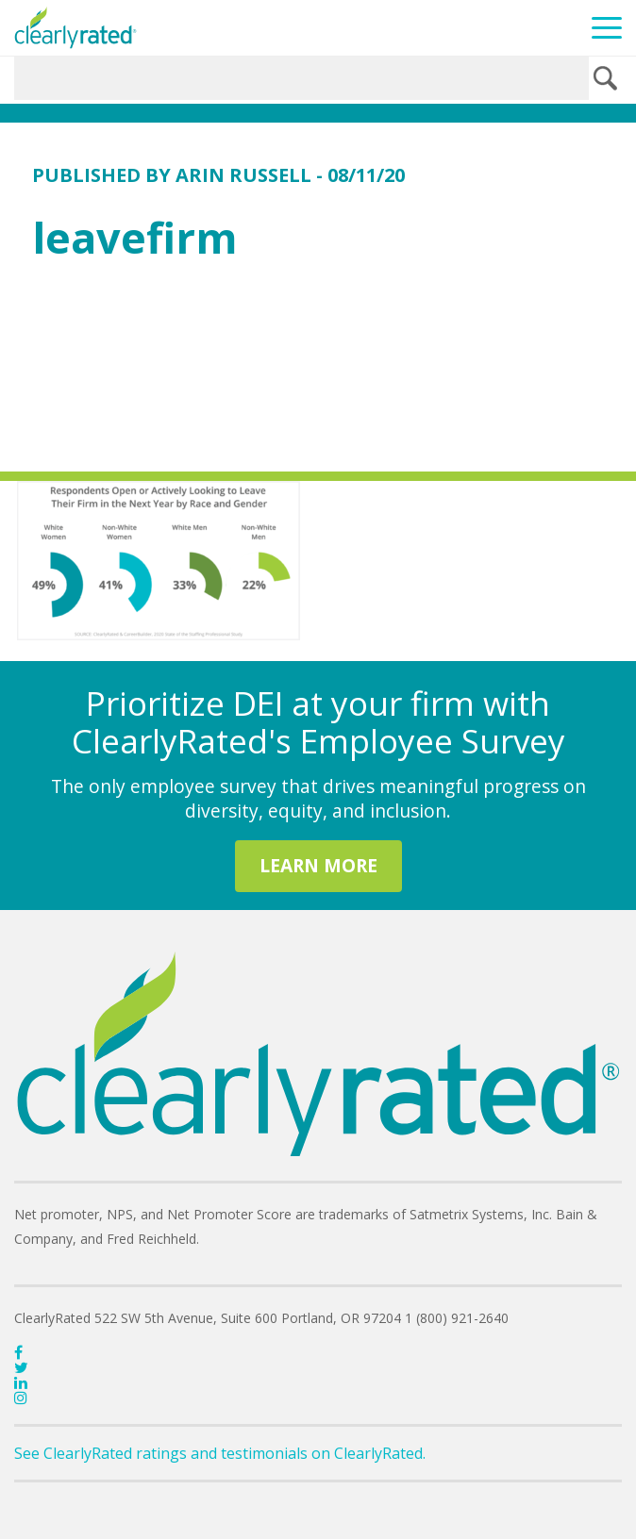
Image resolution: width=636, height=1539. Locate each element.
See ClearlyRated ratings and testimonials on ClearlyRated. (220, 1453)
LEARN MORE (318, 865)
